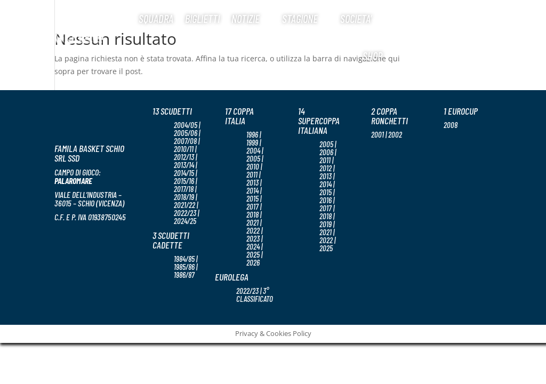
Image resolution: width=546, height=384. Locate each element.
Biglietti (202, 18)
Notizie (245, 18)
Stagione (300, 18)
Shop (372, 55)
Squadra (156, 18)
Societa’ (356, 18)
